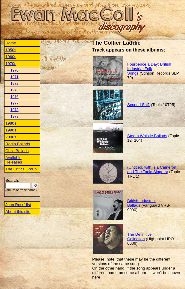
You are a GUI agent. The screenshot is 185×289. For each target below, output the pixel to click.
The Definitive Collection (139, 236)
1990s (10, 130)
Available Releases (13, 159)
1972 (14, 83)
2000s (10, 137)
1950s (10, 50)
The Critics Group (21, 169)
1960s (10, 57)
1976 (14, 97)
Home (10, 43)
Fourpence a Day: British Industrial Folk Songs (149, 68)
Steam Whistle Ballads (147, 136)
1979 (14, 116)
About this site (18, 211)
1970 (14, 70)
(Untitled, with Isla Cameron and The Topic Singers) (151, 169)
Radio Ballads (17, 144)
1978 (14, 110)
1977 (14, 103)
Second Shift (138, 104)
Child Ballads (17, 151)
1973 (14, 90)
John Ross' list (18, 204)
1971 (14, 77)
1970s (10, 63)
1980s (10, 123)
